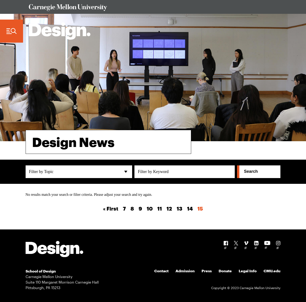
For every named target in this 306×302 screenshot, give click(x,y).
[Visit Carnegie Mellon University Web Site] (151, 8)
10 (150, 208)
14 (190, 208)
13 (179, 208)
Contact (161, 271)
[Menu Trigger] (11, 31)
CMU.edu (272, 271)
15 (200, 208)
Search (251, 171)
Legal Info (248, 271)
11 (159, 208)
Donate (225, 271)
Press (207, 271)
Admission (185, 271)
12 (169, 208)
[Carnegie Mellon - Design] (54, 250)
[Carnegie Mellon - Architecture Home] (59, 31)
